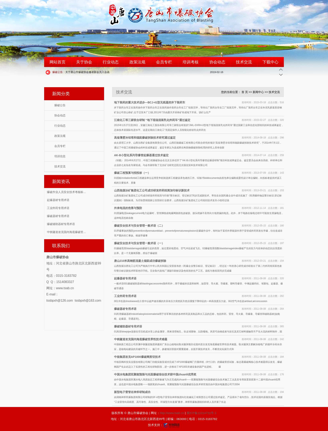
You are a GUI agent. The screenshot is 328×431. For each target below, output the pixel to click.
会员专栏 (164, 62)
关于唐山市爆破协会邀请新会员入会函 (80, 72)
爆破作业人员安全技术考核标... (66, 192)
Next (281, 74)
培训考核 (191, 62)
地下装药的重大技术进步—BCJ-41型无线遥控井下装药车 (149, 102)
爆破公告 (60, 105)
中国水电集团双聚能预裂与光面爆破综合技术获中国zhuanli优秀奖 (155, 374)
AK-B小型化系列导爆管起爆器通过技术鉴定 (141, 155)
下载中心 (270, 62)
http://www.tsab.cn (172, 413)
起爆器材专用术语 (58, 200)
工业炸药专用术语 (58, 208)
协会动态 (217, 62)
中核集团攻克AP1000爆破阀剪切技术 (137, 356)
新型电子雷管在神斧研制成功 (132, 392)
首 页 (245, 92)
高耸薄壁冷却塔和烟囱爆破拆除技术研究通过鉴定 (145, 137)
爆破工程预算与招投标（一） (132, 172)
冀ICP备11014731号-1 (202, 413)
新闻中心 (258, 92)
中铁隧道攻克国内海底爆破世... (66, 232)
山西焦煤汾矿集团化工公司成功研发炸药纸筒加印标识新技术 (152, 190)
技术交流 (244, 62)
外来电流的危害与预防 (128, 208)
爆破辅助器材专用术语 (61, 224)
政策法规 (137, 62)
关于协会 (84, 62)
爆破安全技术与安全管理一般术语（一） (139, 243)
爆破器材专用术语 (58, 216)
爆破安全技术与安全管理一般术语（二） (139, 225)
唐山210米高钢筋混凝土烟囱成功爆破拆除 (140, 260)
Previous (281, 69)
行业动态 (111, 62)
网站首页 (58, 62)
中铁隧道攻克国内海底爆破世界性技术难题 (140, 339)
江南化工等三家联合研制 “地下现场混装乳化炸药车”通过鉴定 (152, 120)
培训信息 (60, 156)
